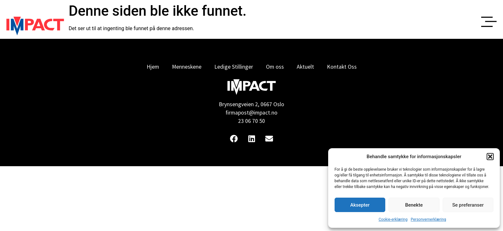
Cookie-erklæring (393, 219)
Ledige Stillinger (233, 66)
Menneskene (186, 66)
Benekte (414, 205)
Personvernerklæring (428, 219)
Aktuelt (305, 66)
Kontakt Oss (342, 66)
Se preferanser (468, 205)
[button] (490, 156)
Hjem (153, 66)
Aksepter (360, 205)
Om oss (275, 66)
